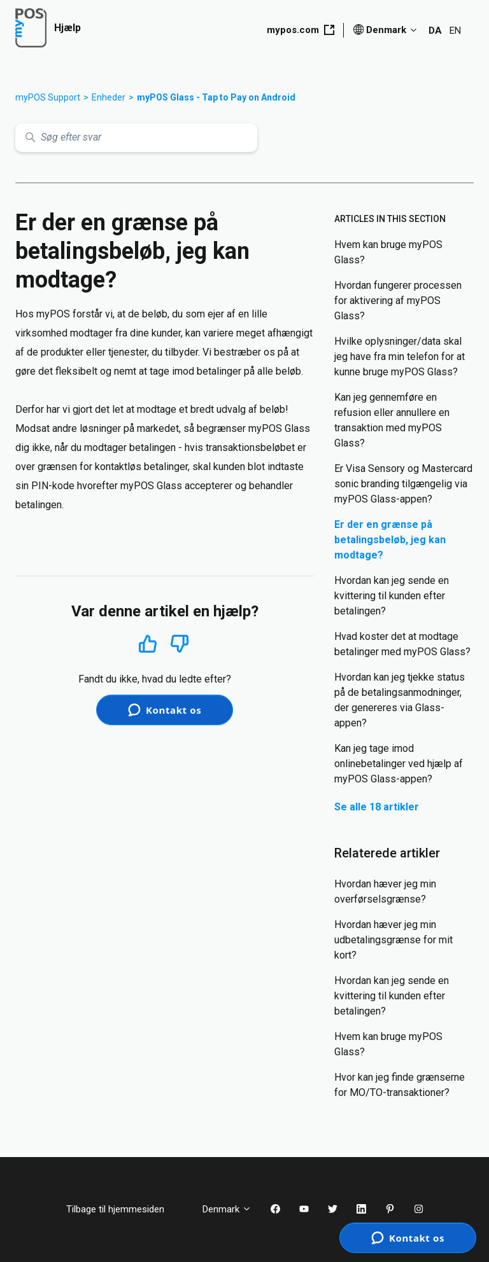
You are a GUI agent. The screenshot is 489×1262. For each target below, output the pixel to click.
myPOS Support (47, 97)
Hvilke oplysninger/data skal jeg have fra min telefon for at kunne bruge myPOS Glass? (399, 356)
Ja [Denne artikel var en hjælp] (147, 643)
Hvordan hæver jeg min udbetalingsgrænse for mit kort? (393, 940)
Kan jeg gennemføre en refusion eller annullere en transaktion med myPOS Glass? (392, 420)
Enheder (108, 97)
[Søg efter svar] (136, 137)
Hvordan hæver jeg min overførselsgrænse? (385, 891)
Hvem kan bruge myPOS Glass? (388, 252)
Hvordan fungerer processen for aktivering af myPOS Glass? (398, 300)
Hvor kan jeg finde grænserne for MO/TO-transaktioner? (399, 1085)
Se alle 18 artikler (376, 807)
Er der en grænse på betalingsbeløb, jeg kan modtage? (390, 539)
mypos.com (300, 30)
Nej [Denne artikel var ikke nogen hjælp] (180, 644)
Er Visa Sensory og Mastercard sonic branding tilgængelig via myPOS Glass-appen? (403, 483)
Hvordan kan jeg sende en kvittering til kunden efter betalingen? (391, 595)
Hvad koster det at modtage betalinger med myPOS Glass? (402, 644)
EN (455, 30)
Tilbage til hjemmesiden (124, 1209)
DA (435, 30)
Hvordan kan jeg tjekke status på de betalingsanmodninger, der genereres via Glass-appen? (399, 700)
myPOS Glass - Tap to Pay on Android (216, 97)
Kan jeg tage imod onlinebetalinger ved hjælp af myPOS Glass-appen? (398, 763)
